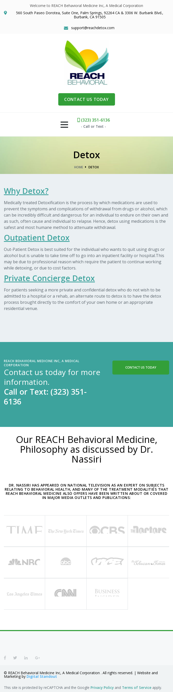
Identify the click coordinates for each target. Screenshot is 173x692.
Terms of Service (136, 687)
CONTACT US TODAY (86, 99)
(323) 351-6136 (93, 120)
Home (78, 167)
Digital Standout (42, 676)
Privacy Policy (102, 687)
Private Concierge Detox (49, 278)
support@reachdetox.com (92, 28)
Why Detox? (26, 191)
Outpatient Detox (37, 237)
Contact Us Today (140, 367)
